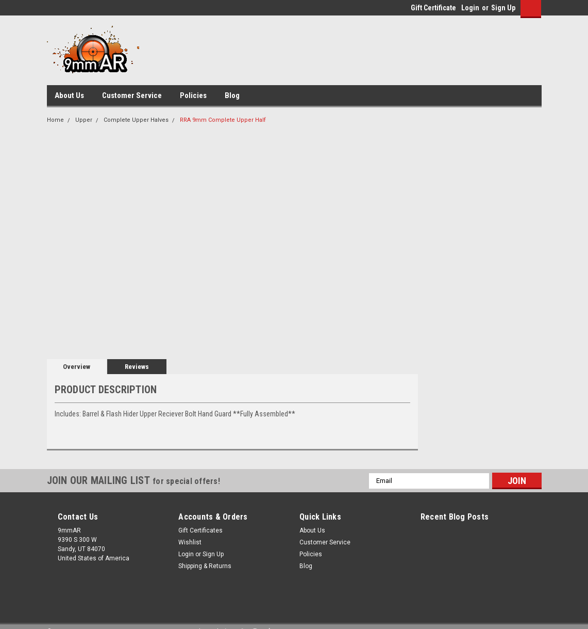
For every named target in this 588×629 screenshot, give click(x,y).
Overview (76, 366)
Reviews (137, 366)
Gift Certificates (200, 530)
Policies (193, 95)
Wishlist (189, 542)
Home (55, 120)
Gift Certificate (433, 8)
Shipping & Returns (204, 566)
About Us (69, 95)
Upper (83, 120)
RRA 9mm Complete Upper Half (223, 120)
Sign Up (503, 8)
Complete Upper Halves (136, 120)
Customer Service (132, 95)
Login (470, 8)
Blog (232, 95)
